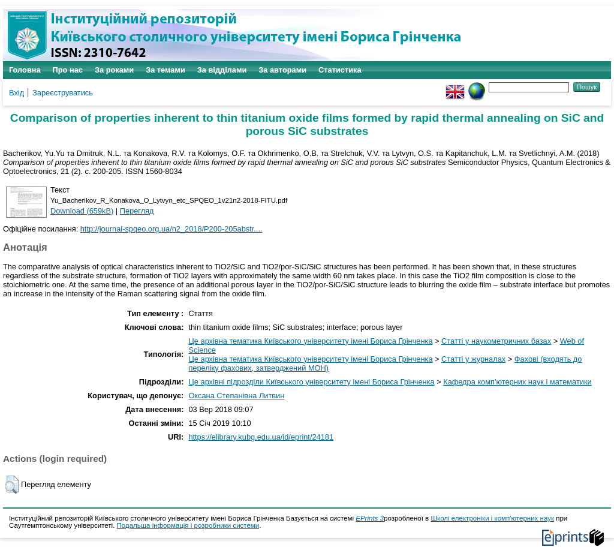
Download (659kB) (81, 210)
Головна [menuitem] (25, 69)
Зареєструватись (62, 92)
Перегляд (137, 210)
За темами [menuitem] (165, 69)
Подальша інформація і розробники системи (188, 525)
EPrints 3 (370, 518)
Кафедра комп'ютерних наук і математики (517, 381)
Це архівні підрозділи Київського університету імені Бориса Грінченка (311, 381)
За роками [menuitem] (114, 69)
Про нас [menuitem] (68, 69)
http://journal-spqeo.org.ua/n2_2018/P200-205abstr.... (171, 228)
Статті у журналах (473, 358)
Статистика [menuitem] (340, 69)
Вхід (16, 92)
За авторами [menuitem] (282, 69)
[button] (12, 485)
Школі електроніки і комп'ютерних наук (492, 518)
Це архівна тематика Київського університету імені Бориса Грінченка (310, 340)
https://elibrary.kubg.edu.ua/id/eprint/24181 (260, 436)
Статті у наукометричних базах (496, 340)
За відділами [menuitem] (222, 69)
